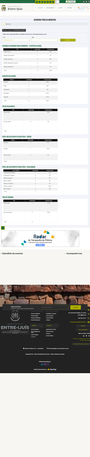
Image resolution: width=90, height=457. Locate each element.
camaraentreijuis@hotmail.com (78, 322)
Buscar (65, 40)
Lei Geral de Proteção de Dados (81, 344)
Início (3, 24)
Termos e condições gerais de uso (81, 338)
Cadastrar (75, 307)
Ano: (4, 37)
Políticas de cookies (85, 340)
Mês (33, 37)
